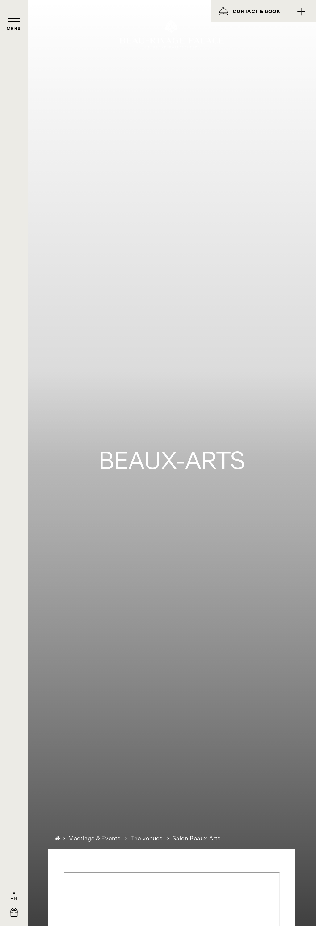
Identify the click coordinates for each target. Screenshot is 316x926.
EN (14, 898)
